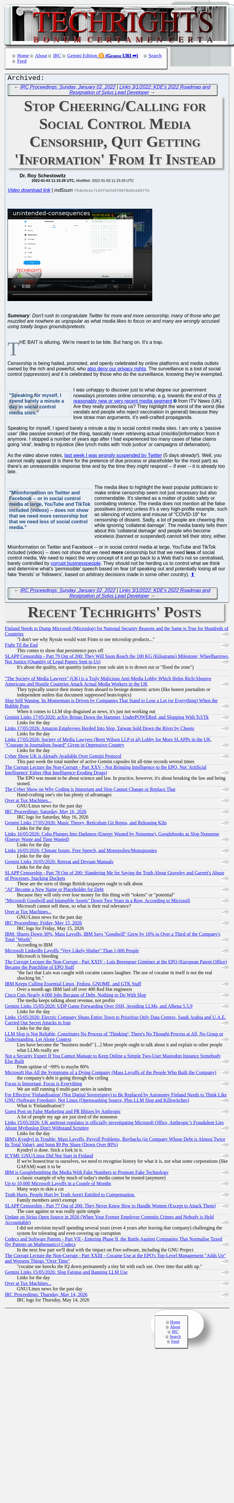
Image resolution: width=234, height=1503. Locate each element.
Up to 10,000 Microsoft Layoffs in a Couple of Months (58, 1184)
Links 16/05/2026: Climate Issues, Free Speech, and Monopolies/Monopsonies (81, 852)
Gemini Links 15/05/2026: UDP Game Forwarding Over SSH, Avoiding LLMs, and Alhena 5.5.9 (98, 1007)
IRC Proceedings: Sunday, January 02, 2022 (67, 88)
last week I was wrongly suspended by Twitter (113, 456)
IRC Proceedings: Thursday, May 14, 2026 (46, 1295)
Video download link (29, 191)
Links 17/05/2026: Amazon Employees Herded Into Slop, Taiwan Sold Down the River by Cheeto (99, 729)
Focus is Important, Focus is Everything (43, 1085)
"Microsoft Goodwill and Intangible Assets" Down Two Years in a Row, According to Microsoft (97, 902)
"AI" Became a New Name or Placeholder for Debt (54, 890)
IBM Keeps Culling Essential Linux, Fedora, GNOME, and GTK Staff (73, 985)
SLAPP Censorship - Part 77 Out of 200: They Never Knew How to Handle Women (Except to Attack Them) (110, 1207)
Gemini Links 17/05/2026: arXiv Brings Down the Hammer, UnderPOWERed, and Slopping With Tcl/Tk (107, 718)
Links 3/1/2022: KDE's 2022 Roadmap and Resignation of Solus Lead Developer (139, 91)
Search (155, 55)
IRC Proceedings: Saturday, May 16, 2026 (45, 813)
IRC (57, 55)
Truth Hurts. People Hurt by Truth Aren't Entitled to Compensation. (70, 1196)
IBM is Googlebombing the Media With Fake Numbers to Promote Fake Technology (87, 1173)
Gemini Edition (82, 55)
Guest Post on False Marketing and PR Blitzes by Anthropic (63, 1112)
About (41, 55)
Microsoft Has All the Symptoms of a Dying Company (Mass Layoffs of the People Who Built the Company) (110, 1074)
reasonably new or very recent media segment (122, 402)
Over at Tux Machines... (28, 801)
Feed (22, 61)
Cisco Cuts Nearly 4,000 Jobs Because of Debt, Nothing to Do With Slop (75, 996)
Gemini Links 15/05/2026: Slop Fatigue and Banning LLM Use (66, 1273)
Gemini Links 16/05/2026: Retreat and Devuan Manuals (59, 863)
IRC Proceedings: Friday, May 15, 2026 (43, 924)
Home (23, 55)
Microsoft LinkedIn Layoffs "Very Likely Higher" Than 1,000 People (72, 952)
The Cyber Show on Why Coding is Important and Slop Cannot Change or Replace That (90, 790)
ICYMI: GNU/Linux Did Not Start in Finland (49, 1157)
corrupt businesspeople (75, 564)
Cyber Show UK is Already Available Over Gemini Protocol (63, 757)
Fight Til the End (21, 646)
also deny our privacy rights (116, 370)
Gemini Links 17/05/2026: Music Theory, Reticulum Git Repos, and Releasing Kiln (85, 824)
